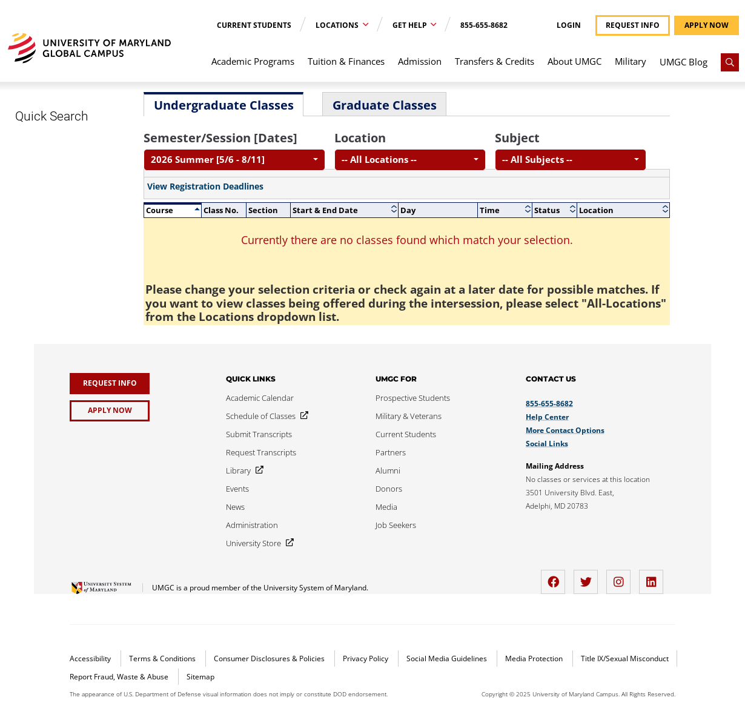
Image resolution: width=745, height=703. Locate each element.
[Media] (386, 506)
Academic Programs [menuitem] (252, 61)
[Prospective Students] (413, 397)
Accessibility (91, 658)
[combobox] (234, 160)
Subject (517, 138)
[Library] (242, 470)
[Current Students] (406, 434)
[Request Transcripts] (261, 452)
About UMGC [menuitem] (574, 61)
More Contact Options (565, 430)
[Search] (730, 62)
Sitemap (200, 677)
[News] (235, 506)
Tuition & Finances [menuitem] (346, 61)
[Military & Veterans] (409, 416)
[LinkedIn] (654, 577)
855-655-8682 (484, 25)
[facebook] (556, 577)
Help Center (547, 417)
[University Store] (257, 543)
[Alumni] (388, 470)
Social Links (547, 443)
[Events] (237, 488)
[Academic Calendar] (260, 397)
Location (360, 138)
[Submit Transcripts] (259, 434)
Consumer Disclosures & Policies (270, 658)
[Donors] (389, 488)
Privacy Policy (366, 658)
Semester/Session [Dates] (220, 138)
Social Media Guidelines (447, 658)
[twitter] (589, 577)
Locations (338, 25)
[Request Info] (110, 383)
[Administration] (252, 525)
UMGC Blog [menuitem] (683, 62)
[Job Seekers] (396, 525)
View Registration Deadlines (205, 186)
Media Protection (535, 658)
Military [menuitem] (630, 61)
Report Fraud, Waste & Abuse (120, 677)
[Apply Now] (110, 410)
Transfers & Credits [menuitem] (494, 61)
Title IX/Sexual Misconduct (625, 658)
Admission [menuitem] (420, 61)
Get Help (410, 25)
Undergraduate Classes (224, 105)
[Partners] (391, 452)
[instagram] (621, 577)
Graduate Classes (385, 105)
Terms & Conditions (163, 658)
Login (569, 25)
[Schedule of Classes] (264, 416)
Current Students (254, 25)
